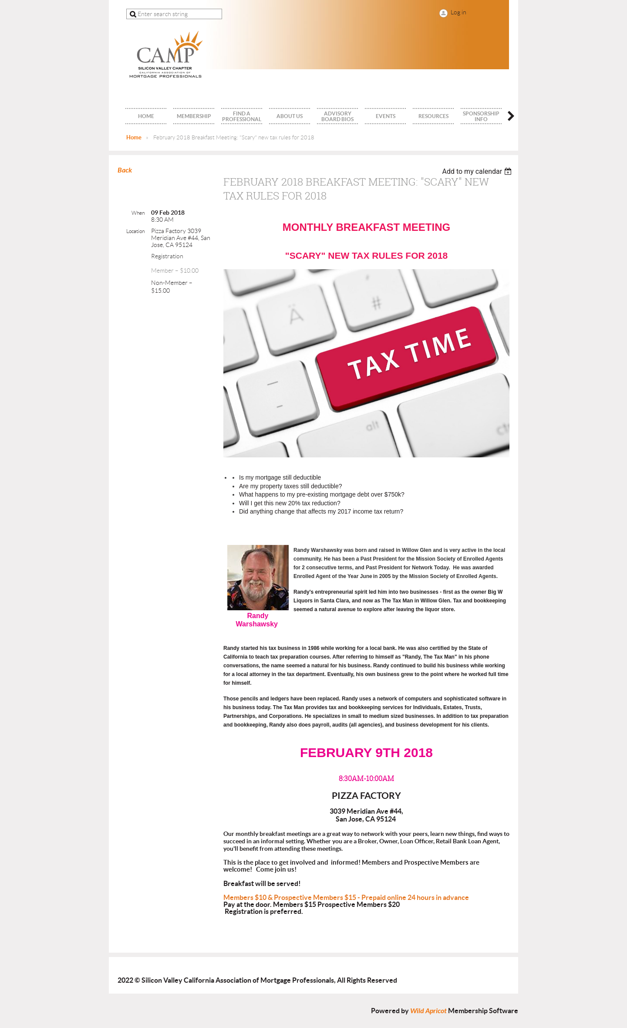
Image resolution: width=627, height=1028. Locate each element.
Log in (458, 12)
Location (135, 231)
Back (125, 170)
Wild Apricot (428, 1011)
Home (134, 137)
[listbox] (478, 171)
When (138, 213)
